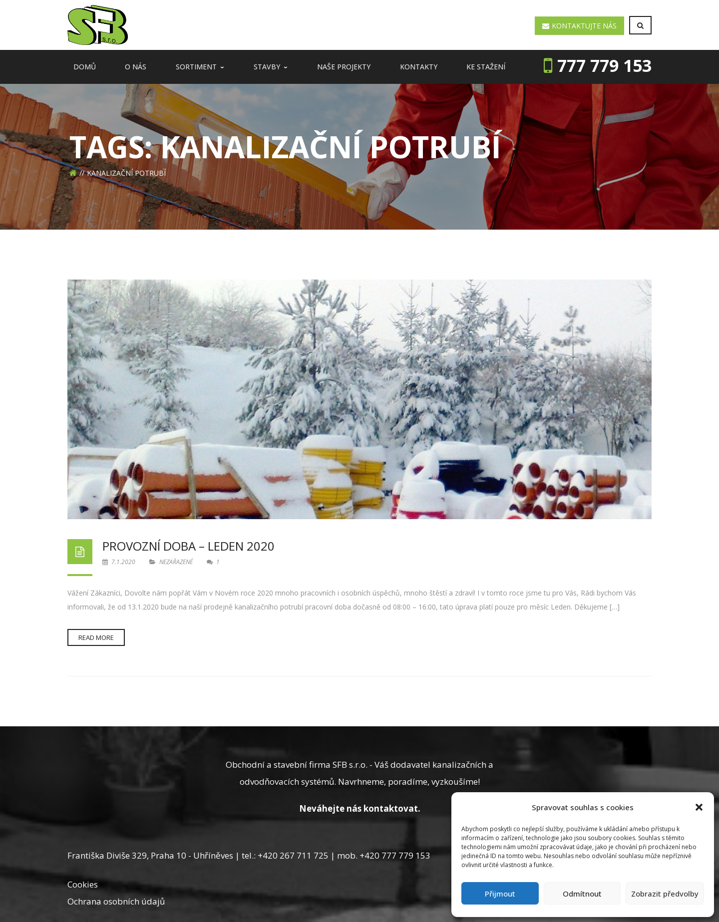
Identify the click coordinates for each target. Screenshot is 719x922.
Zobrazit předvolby (665, 894)
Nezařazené (176, 562)
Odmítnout (582, 894)
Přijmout (500, 894)
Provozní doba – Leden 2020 (188, 546)
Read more (96, 637)
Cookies (82, 884)
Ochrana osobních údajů (116, 901)
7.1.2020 (119, 562)
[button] (699, 807)
